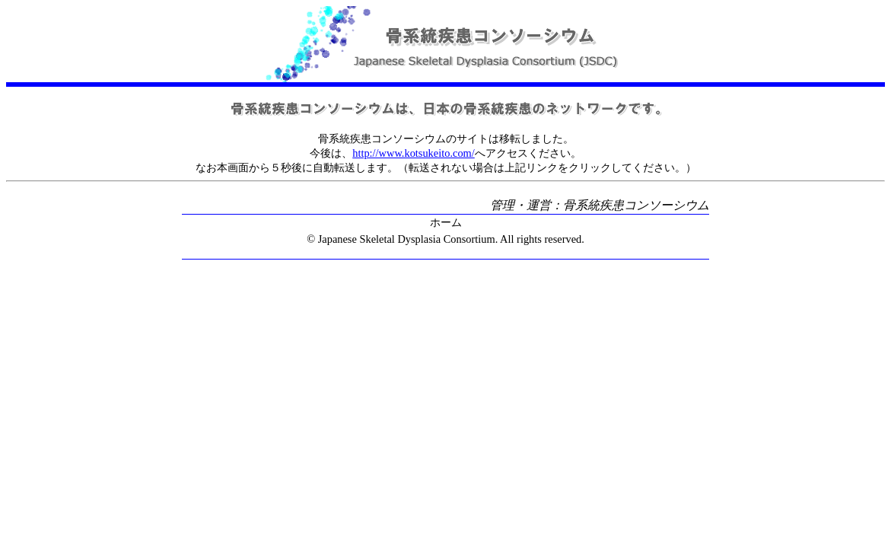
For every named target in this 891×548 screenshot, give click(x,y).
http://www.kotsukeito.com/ (413, 153)
